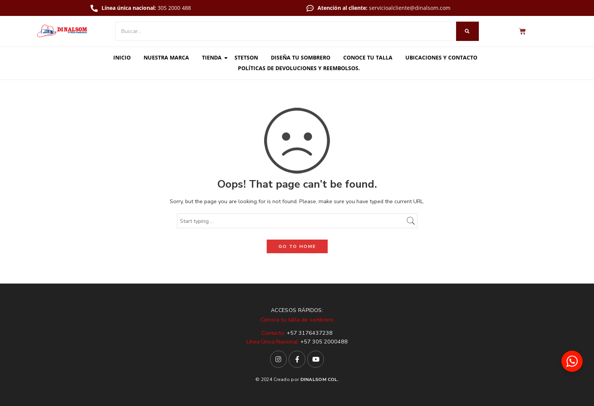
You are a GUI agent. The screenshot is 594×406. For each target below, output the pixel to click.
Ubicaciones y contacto (441, 57)
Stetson (246, 57)
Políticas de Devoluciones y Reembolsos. (299, 68)
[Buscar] (285, 31)
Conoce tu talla (367, 57)
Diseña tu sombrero (300, 57)
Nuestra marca (166, 57)
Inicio (122, 57)
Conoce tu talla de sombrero (297, 319)
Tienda (213, 57)
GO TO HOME (297, 246)
